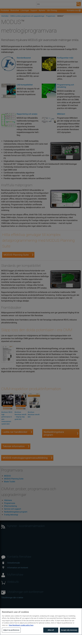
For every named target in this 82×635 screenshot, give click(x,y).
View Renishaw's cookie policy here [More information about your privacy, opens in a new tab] (21, 630)
